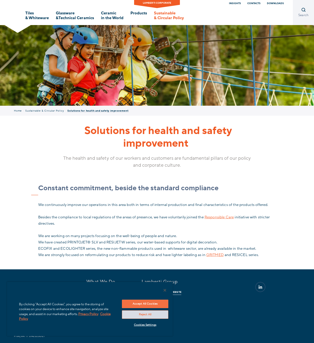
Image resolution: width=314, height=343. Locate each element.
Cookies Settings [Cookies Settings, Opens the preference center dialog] (145, 325)
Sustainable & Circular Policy (169, 15)
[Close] (165, 290)
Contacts (253, 3)
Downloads (275, 3)
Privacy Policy (88, 314)
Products (138, 13)
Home (18, 110)
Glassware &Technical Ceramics (75, 15)
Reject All (145, 314)
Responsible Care (219, 217)
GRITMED (215, 254)
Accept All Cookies (145, 304)
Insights (235, 3)
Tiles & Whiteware (37, 15)
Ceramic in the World (112, 15)
